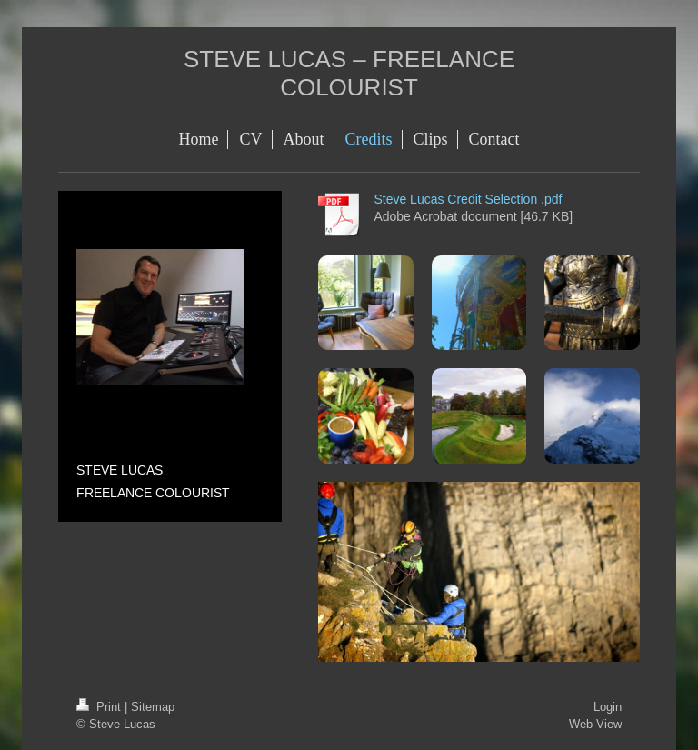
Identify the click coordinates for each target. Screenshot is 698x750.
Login (607, 706)
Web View (595, 723)
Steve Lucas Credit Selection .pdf (468, 199)
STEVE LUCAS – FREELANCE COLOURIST (349, 73)
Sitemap (152, 706)
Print (100, 706)
